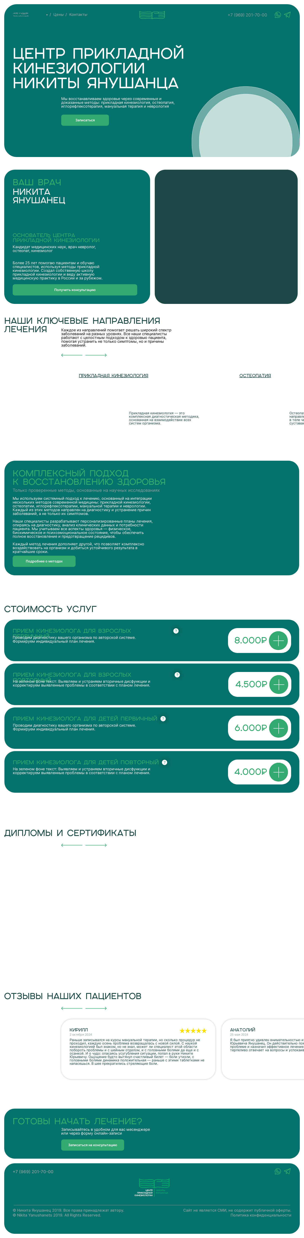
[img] (138, 399)
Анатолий (242, 1030)
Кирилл (79, 1030)
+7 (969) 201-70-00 (247, 15)
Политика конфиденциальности (261, 1215)
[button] (85, 120)
